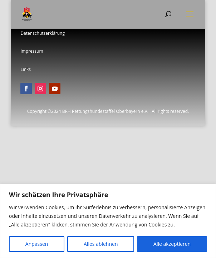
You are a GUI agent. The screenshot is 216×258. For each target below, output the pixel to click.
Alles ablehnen (101, 243)
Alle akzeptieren (172, 243)
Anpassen (36, 243)
